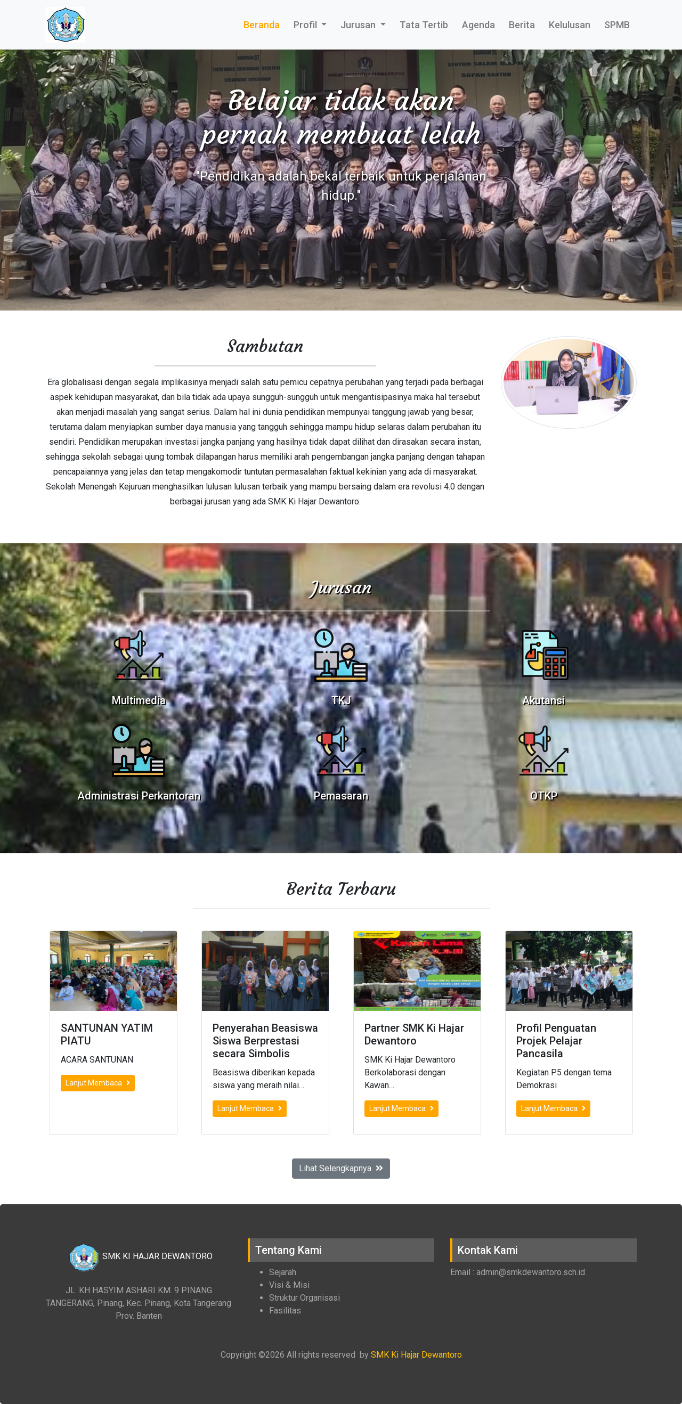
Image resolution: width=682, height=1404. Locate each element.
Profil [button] (306, 24)
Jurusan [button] (359, 24)
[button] (51, 180)
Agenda (478, 24)
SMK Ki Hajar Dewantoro (416, 1355)
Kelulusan (569, 24)
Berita (522, 24)
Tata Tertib (424, 24)
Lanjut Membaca (98, 1083)
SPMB (617, 24)
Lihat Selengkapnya (341, 1168)
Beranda (261, 24)
